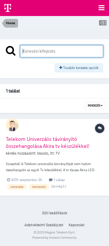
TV (58, 153)
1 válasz (57, 180)
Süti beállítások (54, 213)
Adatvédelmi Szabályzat (43, 225)
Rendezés (95, 105)
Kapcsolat (77, 225)
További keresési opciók (79, 68)
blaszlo (42, 153)
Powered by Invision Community (54, 238)
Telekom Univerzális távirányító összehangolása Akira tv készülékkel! (48, 142)
